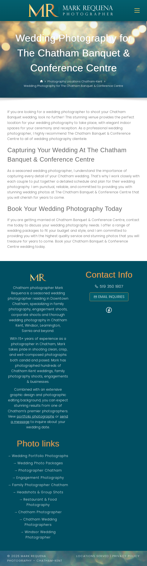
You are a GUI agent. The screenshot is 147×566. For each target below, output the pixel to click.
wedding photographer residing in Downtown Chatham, (38, 298)
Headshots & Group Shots (40, 492)
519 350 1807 (109, 286)
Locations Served (92, 556)
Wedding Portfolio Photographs (40, 456)
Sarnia (27, 331)
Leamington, (50, 325)
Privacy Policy (126, 556)
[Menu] (137, 10)
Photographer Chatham (40, 470)
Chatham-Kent (49, 561)
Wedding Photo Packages (40, 463)
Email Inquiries (109, 296)
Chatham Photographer (40, 512)
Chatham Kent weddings (32, 371)
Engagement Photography (40, 477)
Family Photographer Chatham (40, 485)
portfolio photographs (35, 416)
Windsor (31, 325)
